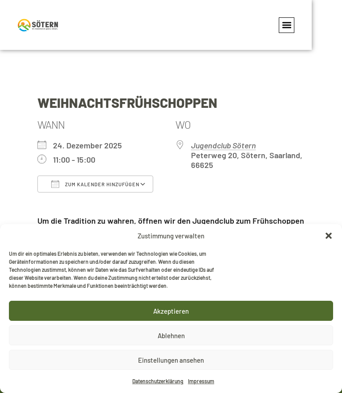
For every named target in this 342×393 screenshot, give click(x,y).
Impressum (201, 381)
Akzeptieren (171, 311)
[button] (328, 235)
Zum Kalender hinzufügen (95, 184)
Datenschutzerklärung (157, 381)
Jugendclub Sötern (223, 145)
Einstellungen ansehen (171, 360)
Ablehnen (171, 336)
